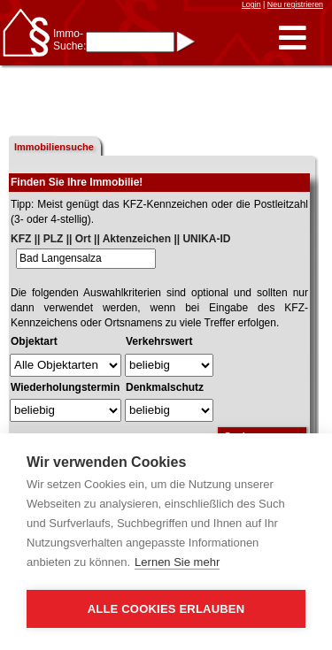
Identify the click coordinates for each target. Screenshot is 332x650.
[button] (292, 38)
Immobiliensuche (54, 146)
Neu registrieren (295, 4)
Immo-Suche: (69, 39)
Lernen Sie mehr (177, 562)
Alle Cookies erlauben (166, 609)
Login (251, 4)
